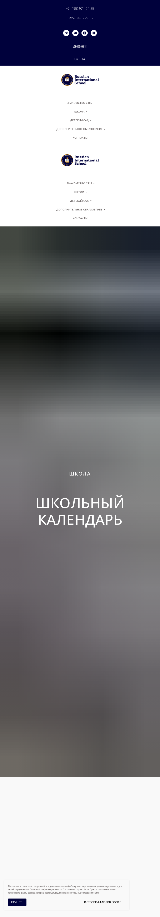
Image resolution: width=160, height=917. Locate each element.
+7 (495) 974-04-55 (80, 8)
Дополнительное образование (79, 129)
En (76, 59)
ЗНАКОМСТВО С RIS (79, 103)
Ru (84, 59)
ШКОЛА (79, 111)
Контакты (80, 137)
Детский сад (79, 120)
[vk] (75, 33)
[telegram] (66, 33)
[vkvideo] (94, 33)
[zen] (84, 33)
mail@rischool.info (80, 17)
